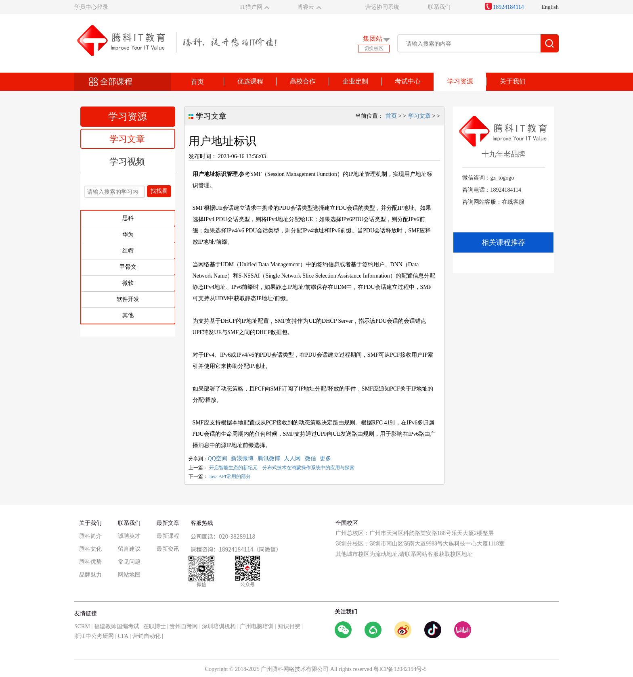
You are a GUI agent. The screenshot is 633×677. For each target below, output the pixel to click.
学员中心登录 (91, 7)
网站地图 (129, 575)
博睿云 (305, 7)
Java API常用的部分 (230, 476)
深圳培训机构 (219, 626)
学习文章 (127, 139)
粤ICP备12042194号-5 (399, 669)
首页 (197, 81)
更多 (325, 459)
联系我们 (439, 7)
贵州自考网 (184, 626)
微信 (310, 459)
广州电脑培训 (257, 626)
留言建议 (129, 549)
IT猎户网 (251, 7)
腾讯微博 (269, 459)
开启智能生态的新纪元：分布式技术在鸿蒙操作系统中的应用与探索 (281, 467)
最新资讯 (168, 549)
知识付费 (289, 626)
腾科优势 (90, 562)
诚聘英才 (129, 536)
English (550, 7)
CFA (123, 636)
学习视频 (127, 162)
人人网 (292, 459)
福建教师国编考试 (116, 626)
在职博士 (154, 626)
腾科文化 (90, 549)
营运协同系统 (382, 7)
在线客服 (513, 202)
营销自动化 (146, 636)
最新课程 (168, 536)
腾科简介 (90, 536)
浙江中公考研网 (94, 636)
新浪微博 (242, 459)
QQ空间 (217, 459)
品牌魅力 (90, 575)
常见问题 (129, 562)
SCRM (82, 626)
